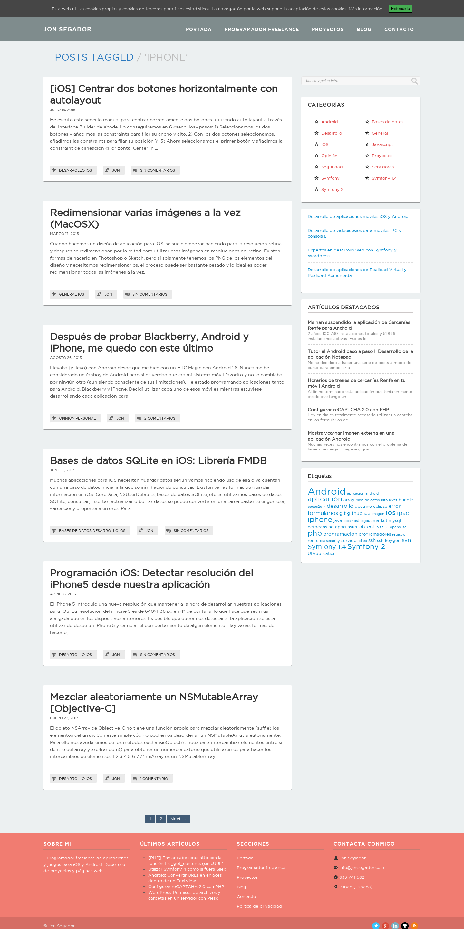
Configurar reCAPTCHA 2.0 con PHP (348, 409)
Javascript (379, 144)
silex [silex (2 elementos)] (363, 541)
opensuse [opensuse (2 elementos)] (398, 527)
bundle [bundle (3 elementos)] (406, 500)
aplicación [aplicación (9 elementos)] (325, 499)
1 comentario (154, 779)
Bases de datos (75, 531)
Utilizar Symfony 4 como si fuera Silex (187, 869)
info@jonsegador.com (361, 867)
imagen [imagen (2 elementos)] (378, 514)
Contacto (399, 29)
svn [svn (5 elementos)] (406, 540)
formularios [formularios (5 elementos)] (323, 513)
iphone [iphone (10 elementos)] (320, 519)
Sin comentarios (157, 170)
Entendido (400, 8)
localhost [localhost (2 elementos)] (351, 521)
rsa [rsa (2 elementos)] (322, 541)
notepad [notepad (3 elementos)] (337, 527)
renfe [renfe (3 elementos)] (313, 540)
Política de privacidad (259, 906)
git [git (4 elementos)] (342, 513)
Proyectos (328, 29)
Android (326, 121)
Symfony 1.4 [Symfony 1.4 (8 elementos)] (327, 546)
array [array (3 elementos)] (348, 500)
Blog (364, 29)
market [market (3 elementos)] (380, 520)
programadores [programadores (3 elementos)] (375, 534)
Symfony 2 (328, 189)
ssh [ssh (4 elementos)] (372, 540)
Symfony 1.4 (381, 178)
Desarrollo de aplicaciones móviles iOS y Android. (359, 216)
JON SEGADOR (68, 29)
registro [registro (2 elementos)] (398, 534)
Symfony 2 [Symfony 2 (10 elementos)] (366, 546)
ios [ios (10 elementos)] (391, 512)
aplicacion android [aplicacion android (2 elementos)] (363, 493)
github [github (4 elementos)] (354, 513)
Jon (116, 170)
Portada (199, 29)
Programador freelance (261, 867)
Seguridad (328, 167)
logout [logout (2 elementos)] (366, 521)
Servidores (379, 167)
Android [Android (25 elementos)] (327, 491)
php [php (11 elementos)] (315, 533)
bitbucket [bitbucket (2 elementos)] (389, 500)
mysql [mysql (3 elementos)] (395, 520)
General (68, 294)
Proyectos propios (378, 156)
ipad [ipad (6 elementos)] (403, 513)
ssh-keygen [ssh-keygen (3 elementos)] (389, 540)
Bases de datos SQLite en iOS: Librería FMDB (158, 460)
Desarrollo (72, 170)
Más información (365, 8)
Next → (178, 818)
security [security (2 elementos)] (333, 541)
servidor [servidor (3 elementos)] (349, 540)
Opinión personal (77, 418)
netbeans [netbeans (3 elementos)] (317, 527)
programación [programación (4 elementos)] (340, 533)
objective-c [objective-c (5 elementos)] (373, 526)
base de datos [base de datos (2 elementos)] (368, 500)
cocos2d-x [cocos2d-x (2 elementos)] (316, 506)
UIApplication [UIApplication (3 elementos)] (322, 553)
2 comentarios (159, 418)
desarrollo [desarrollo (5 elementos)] (340, 506)
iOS (89, 170)
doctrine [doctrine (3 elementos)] (363, 506)
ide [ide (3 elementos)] (367, 513)
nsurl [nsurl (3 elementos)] (352, 527)
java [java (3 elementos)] (338, 520)
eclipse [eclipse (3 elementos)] (380, 506)
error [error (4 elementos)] (395, 506)
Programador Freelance (262, 29)
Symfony (327, 178)
